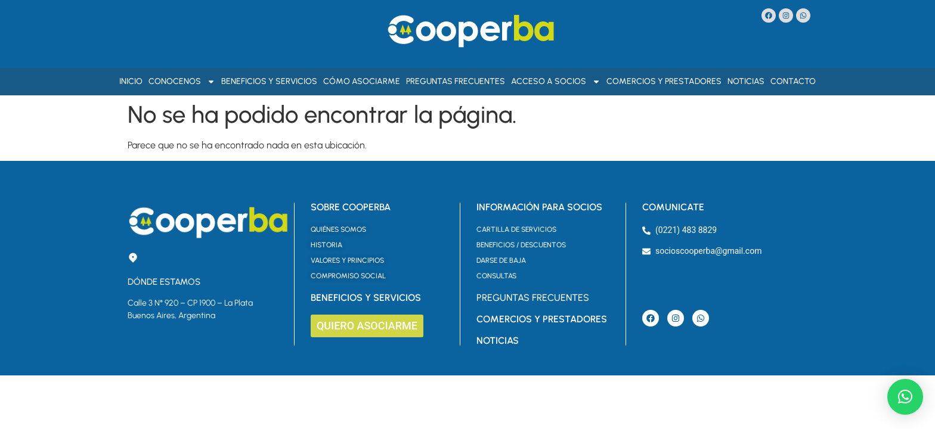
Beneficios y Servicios (269, 81)
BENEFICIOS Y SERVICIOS (366, 297)
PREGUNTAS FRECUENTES (532, 297)
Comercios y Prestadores (664, 81)
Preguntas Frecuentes (455, 81)
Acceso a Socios (555, 82)
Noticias (745, 81)
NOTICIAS (497, 340)
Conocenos (181, 82)
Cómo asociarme (361, 81)
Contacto (793, 81)
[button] (905, 397)
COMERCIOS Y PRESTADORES (541, 319)
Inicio (131, 81)
